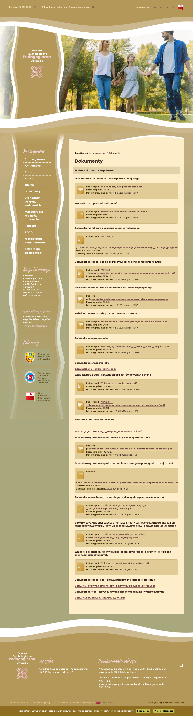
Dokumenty (33, 191)
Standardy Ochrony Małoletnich (33, 201)
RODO (29, 232)
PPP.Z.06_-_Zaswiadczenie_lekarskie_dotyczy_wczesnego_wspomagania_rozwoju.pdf (130, 272)
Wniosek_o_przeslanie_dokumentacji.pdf (125, 563)
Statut (29, 172)
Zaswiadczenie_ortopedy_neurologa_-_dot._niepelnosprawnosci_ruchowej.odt (116, 507)
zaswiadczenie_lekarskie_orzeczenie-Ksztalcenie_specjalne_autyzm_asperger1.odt (115, 536)
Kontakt (30, 226)
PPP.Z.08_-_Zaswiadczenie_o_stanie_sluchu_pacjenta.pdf (135, 346)
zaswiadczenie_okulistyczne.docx (95, 369)
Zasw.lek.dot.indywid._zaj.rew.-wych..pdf (100, 597)
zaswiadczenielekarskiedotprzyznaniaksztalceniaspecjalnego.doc (129, 299)
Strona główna (35, 159)
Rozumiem (143, 711)
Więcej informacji (164, 711)
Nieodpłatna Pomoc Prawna (35, 240)
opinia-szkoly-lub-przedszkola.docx (121, 186)
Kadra (29, 178)
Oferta (29, 185)
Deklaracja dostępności (33, 251)
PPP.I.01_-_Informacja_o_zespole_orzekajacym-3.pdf (108, 431)
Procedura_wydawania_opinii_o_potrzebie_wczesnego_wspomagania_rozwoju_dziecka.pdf (135, 482)
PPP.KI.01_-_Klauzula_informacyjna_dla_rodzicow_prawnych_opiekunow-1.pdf (125, 403)
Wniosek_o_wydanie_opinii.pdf (119, 383)
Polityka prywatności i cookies (166, 702)
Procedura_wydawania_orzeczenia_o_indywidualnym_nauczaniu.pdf (131, 448)
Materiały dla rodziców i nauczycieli (34, 215)
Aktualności (33, 165)
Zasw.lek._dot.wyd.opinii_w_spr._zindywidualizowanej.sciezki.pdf (115, 585)
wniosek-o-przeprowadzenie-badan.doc (124, 211)
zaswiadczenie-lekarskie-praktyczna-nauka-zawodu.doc (134, 321)
